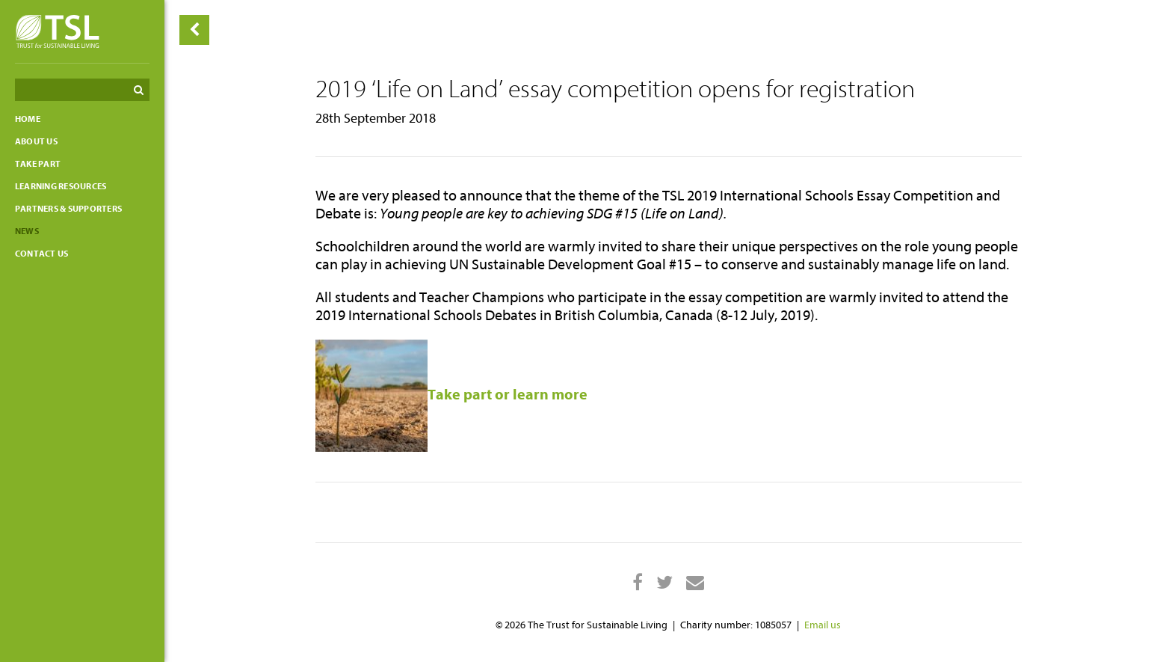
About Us (36, 141)
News (27, 231)
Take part (38, 164)
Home (27, 119)
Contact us (41, 253)
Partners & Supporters (68, 208)
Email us (822, 625)
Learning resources (60, 186)
